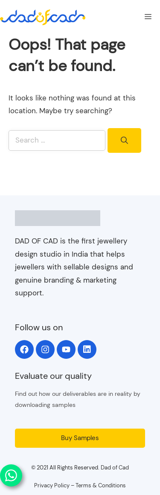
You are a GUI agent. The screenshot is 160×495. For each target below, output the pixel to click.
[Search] (124, 140)
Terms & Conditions (101, 485)
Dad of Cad (115, 467)
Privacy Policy (52, 485)
